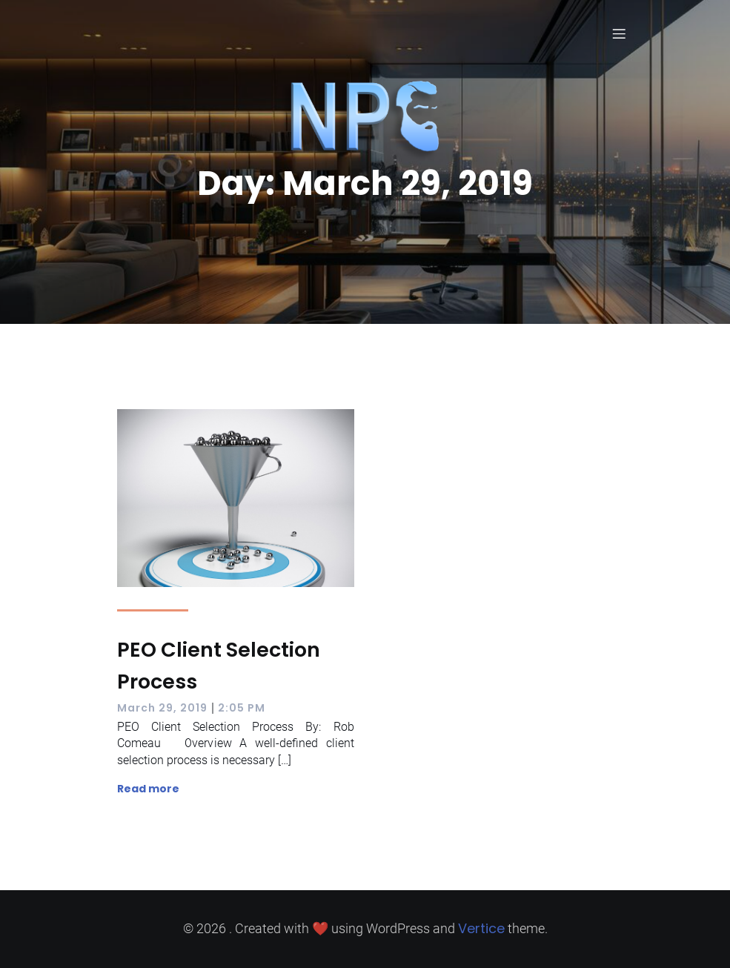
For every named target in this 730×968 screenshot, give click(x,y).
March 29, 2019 (162, 707)
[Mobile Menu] (619, 33)
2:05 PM (241, 707)
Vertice (481, 928)
